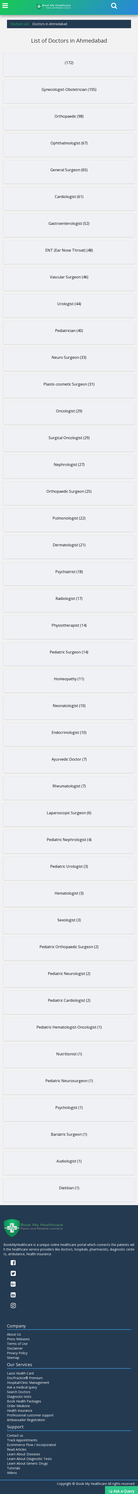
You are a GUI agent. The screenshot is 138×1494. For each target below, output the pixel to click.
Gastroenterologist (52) (69, 223)
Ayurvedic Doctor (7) (69, 759)
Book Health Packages (24, 1401)
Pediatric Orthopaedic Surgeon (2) (69, 946)
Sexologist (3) (69, 920)
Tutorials (13, 1468)
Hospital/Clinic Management (28, 1382)
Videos (12, 1472)
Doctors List (19, 24)
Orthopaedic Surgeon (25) (69, 491)
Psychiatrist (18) (69, 571)
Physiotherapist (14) (69, 625)
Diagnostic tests (19, 1396)
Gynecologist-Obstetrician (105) (69, 89)
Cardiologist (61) (69, 196)
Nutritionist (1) (69, 1053)
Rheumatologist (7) (69, 786)
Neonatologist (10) (69, 705)
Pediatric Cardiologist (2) (69, 1000)
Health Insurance (19, 1410)
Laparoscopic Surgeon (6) (69, 812)
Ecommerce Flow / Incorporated (31, 1445)
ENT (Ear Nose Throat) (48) (69, 250)
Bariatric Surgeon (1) (69, 1134)
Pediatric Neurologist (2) (69, 973)
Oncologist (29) (69, 411)
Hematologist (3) (69, 893)
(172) (69, 62)
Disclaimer (15, 1348)
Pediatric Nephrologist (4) (69, 839)
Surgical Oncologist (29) (69, 437)
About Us (14, 1334)
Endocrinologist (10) (69, 732)
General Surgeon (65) (69, 169)
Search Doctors (18, 1392)
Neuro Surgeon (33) (69, 357)
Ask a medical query (22, 1387)
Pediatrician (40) (69, 330)
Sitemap (13, 1357)
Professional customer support (30, 1415)
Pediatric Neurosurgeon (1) (69, 1080)
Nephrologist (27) (69, 464)
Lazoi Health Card (20, 1373)
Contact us (15, 1435)
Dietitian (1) (69, 1187)
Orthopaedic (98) (69, 116)
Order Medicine (18, 1406)
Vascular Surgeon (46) (69, 277)
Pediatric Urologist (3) (69, 866)
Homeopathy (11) (69, 678)
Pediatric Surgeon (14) (69, 652)
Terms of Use (17, 1343)
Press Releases (18, 1339)
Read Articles (16, 1449)
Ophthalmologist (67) (69, 143)
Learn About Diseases (23, 1454)
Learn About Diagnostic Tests (29, 1458)
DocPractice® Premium (25, 1378)
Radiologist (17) (69, 598)
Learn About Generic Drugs (27, 1463)
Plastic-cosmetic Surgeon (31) (69, 384)
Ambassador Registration (26, 1420)
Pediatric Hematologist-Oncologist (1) (69, 1027)
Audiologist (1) (69, 1161)
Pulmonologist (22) (69, 518)
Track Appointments (22, 1440)
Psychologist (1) (69, 1107)
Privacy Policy (17, 1353)
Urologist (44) (69, 303)
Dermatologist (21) (69, 544)
